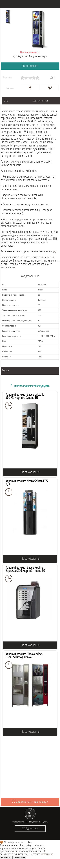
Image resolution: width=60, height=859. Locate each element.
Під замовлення (30, 65)
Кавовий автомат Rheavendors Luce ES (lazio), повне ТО (23, 656)
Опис (6, 101)
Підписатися (30, 828)
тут (54, 251)
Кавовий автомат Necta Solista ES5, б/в (26, 483)
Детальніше (47, 854)
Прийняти (6, 857)
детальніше (30, 276)
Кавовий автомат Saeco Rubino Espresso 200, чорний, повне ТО (25, 569)
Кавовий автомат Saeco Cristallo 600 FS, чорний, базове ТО (24, 396)
